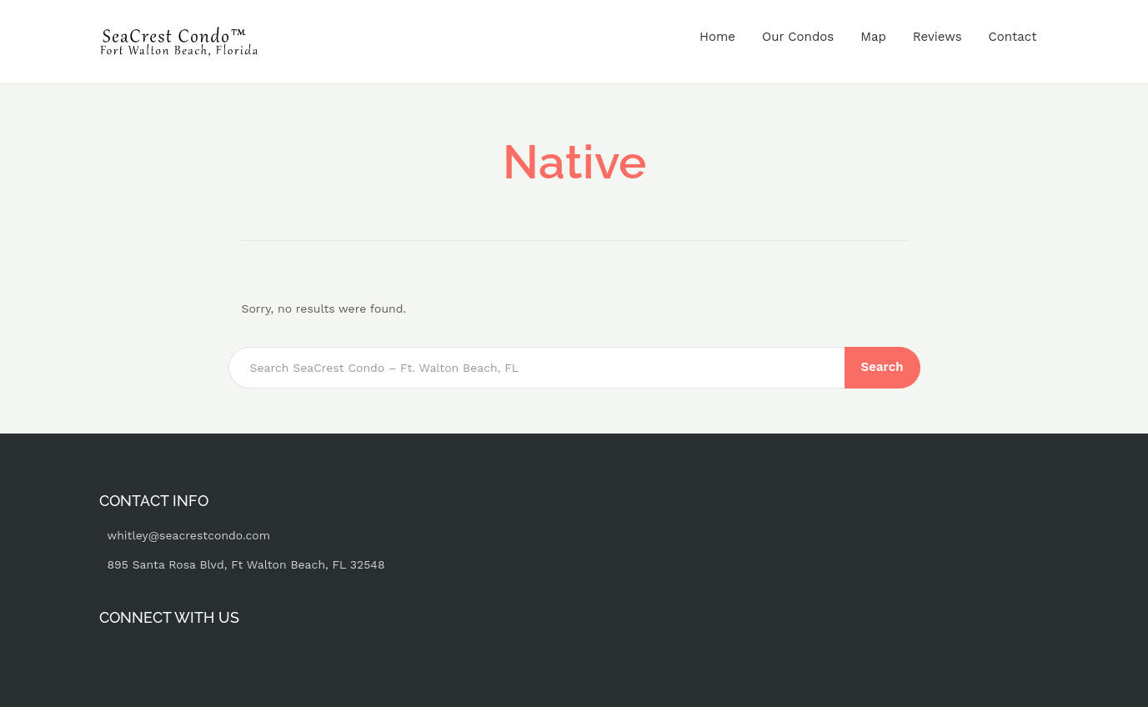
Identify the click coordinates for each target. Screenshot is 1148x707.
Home (717, 36)
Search (882, 366)
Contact (1013, 36)
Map (873, 36)
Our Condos (798, 36)
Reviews (937, 36)
